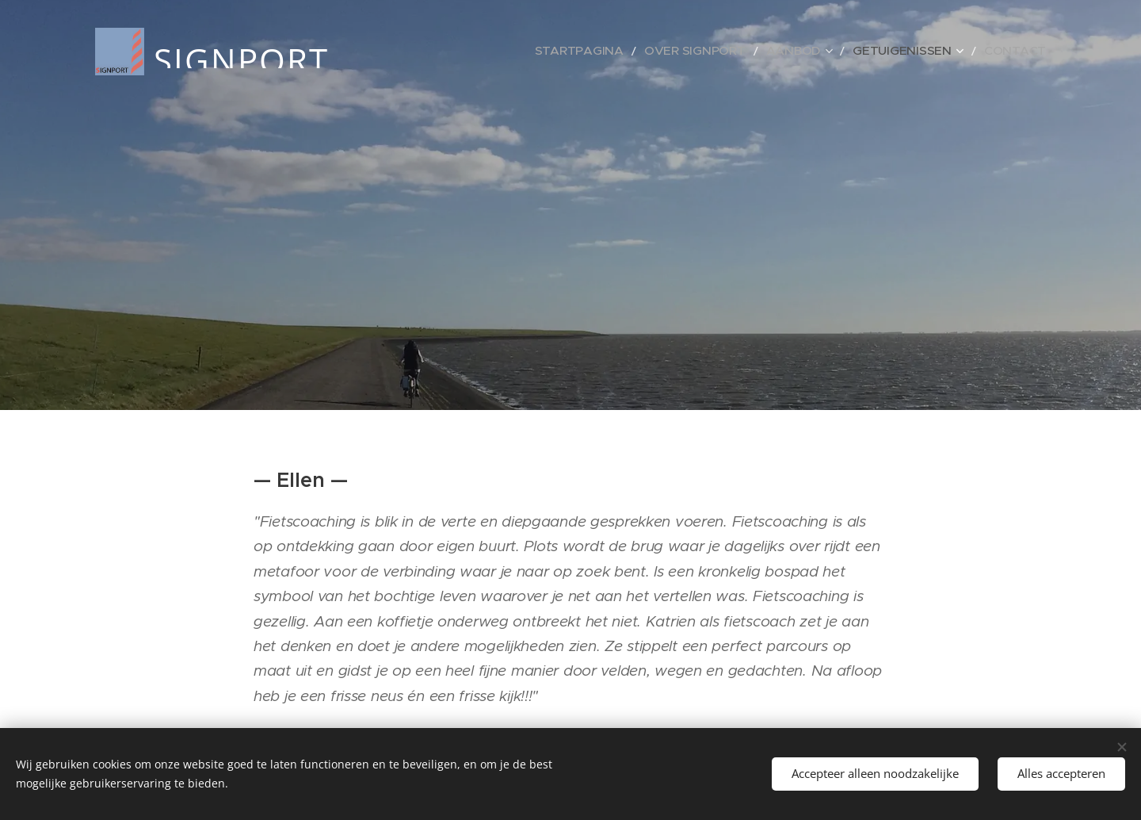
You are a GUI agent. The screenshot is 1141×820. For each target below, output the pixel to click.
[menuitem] (636, 51)
